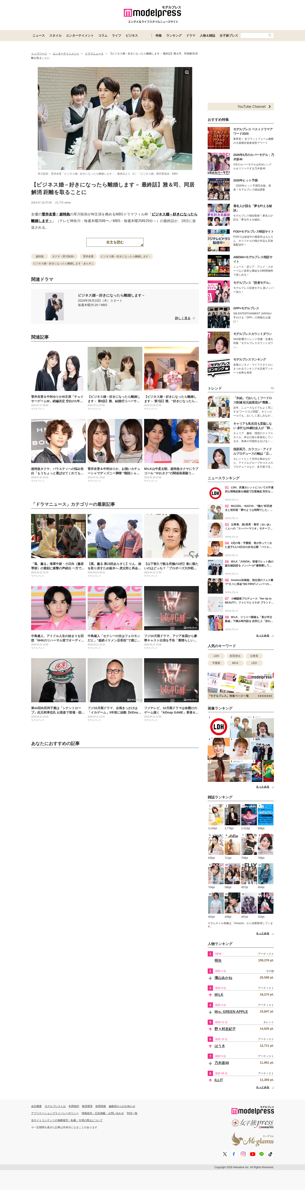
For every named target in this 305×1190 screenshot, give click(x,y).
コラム (102, 35)
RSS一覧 (132, 1113)
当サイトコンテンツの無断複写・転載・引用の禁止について (67, 1120)
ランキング (174, 35)
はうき (220, 1046)
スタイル (55, 35)
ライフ (116, 35)
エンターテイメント (80, 35)
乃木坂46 (222, 1063)
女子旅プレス (229, 35)
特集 (159, 35)
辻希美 (254, 656)
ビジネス (132, 35)
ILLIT (219, 1080)
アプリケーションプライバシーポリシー (55, 1113)
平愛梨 (216, 663)
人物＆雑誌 (207, 35)
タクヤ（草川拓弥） (64, 256)
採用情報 (100, 1106)
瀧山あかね (223, 978)
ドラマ (190, 35)
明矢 (218, 960)
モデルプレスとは (55, 1106)
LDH (216, 656)
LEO (254, 663)
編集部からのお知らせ (122, 1106)
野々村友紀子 (225, 1029)
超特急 (64, 214)
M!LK (235, 663)
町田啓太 (235, 656)
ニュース (38, 35)
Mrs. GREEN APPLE (231, 1012)
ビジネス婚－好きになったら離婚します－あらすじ (63, 263)
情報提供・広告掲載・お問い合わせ (103, 1113)
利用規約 (74, 1106)
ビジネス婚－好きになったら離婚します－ (126, 256)
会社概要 (36, 1106)
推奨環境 (87, 1106)
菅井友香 (49, 214)
